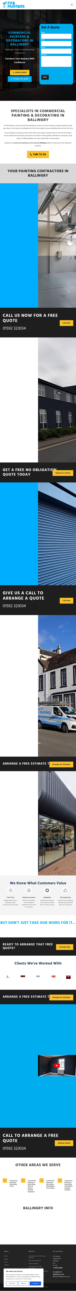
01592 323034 (14, 328)
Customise (12, 1283)
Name (56, 35)
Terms (6, 1262)
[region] (23, 1278)
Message (56, 61)
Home (6, 1256)
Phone (56, 50)
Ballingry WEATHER (38, 1228)
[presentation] (55, 71)
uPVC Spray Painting (35, 1261)
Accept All (35, 1283)
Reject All (23, 1283)
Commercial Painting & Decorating (35, 1268)
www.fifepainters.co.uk (62, 1277)
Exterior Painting (33, 1264)
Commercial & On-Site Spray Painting (37, 1257)
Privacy (6, 1259)
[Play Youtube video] (57, 1065)
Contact (6, 1265)
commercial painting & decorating (25, 143)
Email (56, 42)
